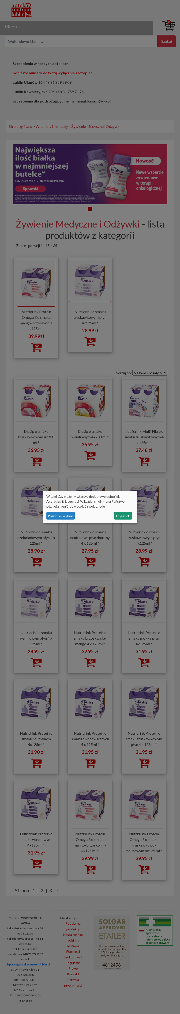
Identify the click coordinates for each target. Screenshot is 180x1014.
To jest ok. (123, 516)
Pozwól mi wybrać (61, 516)
